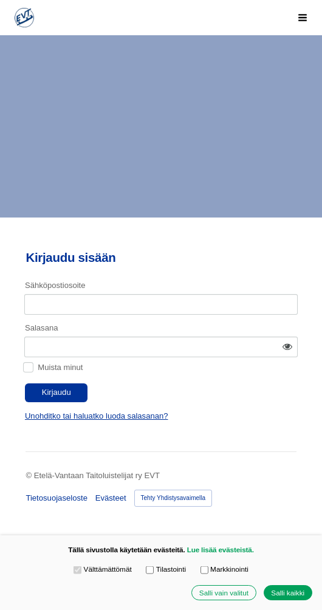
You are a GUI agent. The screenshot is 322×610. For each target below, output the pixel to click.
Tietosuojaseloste (56, 498)
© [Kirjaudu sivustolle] (29, 475)
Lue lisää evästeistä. (220, 549)
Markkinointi (224, 570)
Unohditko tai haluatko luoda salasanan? (96, 415)
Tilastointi (166, 570)
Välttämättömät (103, 570)
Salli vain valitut (223, 593)
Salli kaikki (287, 593)
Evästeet (110, 498)
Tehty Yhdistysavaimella (173, 498)
